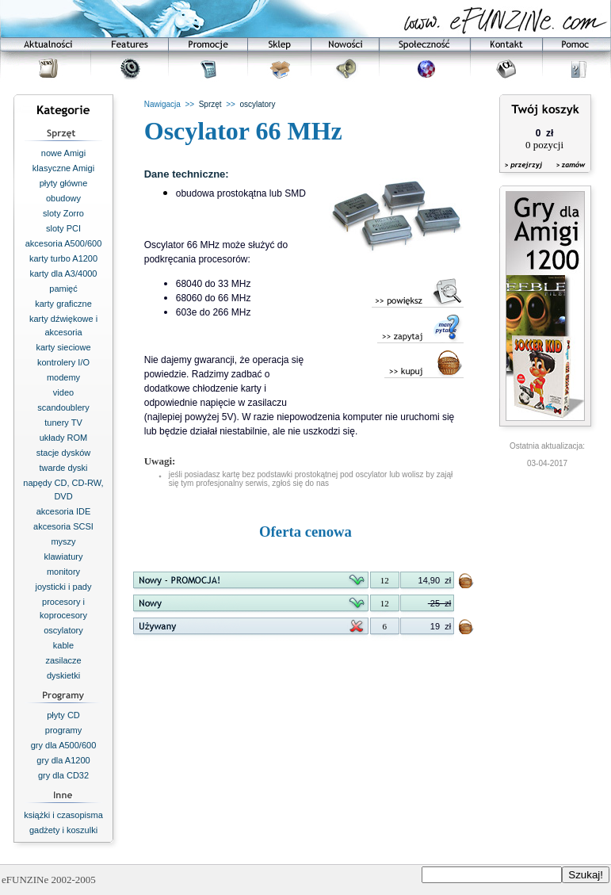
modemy (63, 377)
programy (63, 730)
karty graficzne (63, 303)
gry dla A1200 (63, 760)
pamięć (63, 288)
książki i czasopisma (63, 815)
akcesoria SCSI (63, 526)
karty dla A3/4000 (63, 273)
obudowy (63, 198)
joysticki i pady (64, 586)
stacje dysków (63, 452)
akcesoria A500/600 (63, 243)
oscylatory (63, 630)
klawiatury (63, 556)
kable (63, 645)
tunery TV (63, 422)
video (63, 392)
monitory (63, 571)
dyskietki (63, 675)
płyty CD (63, 715)
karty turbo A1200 (63, 258)
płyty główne (64, 183)
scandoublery (63, 407)
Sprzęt (210, 104)
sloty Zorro (63, 213)
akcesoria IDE (63, 511)
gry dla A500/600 (64, 745)
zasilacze (63, 660)
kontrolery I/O (63, 362)
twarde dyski (63, 467)
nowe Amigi (63, 153)
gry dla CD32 (63, 775)
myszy (63, 541)
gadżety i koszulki (63, 830)
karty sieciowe (63, 347)
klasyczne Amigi (63, 168)
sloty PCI (63, 228)
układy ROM (64, 437)
